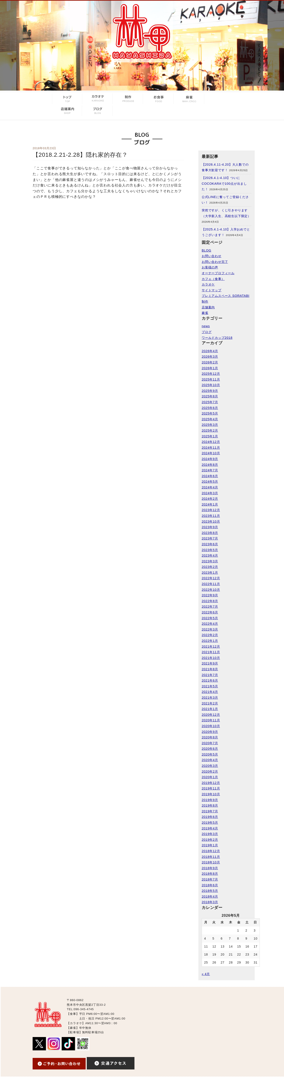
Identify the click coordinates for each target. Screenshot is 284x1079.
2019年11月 (211, 788)
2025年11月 (211, 379)
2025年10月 (211, 385)
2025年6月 (210, 408)
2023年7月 (210, 538)
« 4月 (206, 974)
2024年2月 (210, 498)
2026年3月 (210, 356)
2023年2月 (210, 567)
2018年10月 (211, 862)
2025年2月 (210, 430)
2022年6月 (210, 612)
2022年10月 (211, 589)
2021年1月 (210, 709)
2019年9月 (210, 800)
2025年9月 (210, 391)
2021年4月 (210, 692)
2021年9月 (210, 663)
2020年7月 (210, 743)
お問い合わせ (211, 256)
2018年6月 (210, 885)
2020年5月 (210, 754)
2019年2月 (210, 839)
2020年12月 (211, 714)
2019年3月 (210, 834)
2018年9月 (210, 868)
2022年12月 (211, 578)
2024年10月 (211, 453)
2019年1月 (210, 845)
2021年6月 (210, 680)
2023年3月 (210, 561)
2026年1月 (210, 368)
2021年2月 (210, 703)
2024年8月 (210, 464)
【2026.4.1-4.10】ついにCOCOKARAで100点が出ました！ (224, 183)
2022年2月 (210, 635)
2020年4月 (210, 760)
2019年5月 (210, 822)
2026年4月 (210, 351)
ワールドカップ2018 (217, 337)
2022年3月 (210, 629)
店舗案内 (208, 307)
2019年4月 (210, 828)
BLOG (206, 250)
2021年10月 (211, 658)
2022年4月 (210, 623)
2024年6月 (210, 476)
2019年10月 (211, 794)
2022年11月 (211, 584)
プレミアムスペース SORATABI (225, 296)
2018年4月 (210, 896)
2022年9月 (210, 595)
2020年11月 (211, 720)
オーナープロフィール (218, 273)
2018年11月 (211, 857)
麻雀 (205, 313)
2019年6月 (210, 817)
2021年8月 (210, 669)
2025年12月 (211, 373)
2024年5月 (210, 481)
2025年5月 (210, 413)
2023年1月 (210, 572)
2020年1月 (210, 777)
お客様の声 (210, 267)
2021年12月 (211, 646)
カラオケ (208, 284)
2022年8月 (210, 601)
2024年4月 (210, 487)
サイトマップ (211, 290)
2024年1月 (210, 504)
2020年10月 (211, 726)
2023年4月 (210, 555)
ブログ (206, 332)
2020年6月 (210, 748)
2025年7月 (210, 402)
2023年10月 (211, 521)
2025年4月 (210, 419)
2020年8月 (210, 737)
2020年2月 (210, 771)
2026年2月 (210, 362)
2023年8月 (210, 533)
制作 (205, 301)
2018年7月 (210, 879)
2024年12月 (211, 442)
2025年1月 (210, 436)
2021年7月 (210, 675)
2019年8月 (210, 805)
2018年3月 (210, 902)
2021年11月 (211, 652)
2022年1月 (210, 641)
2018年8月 (210, 873)
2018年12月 (211, 851)
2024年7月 (210, 470)
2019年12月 (211, 783)
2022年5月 (210, 618)
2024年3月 (210, 493)
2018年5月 (210, 891)
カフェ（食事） (213, 279)
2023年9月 (210, 527)
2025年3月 (210, 424)
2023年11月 (211, 516)
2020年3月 (210, 766)
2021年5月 (210, 686)
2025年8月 (210, 396)
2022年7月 (210, 606)
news (206, 326)
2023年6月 (210, 544)
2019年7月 (210, 811)
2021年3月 (210, 697)
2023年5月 (210, 550)
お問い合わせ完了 (215, 262)
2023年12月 (211, 510)
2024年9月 (210, 459)
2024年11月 (211, 447)
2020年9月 (210, 732)
